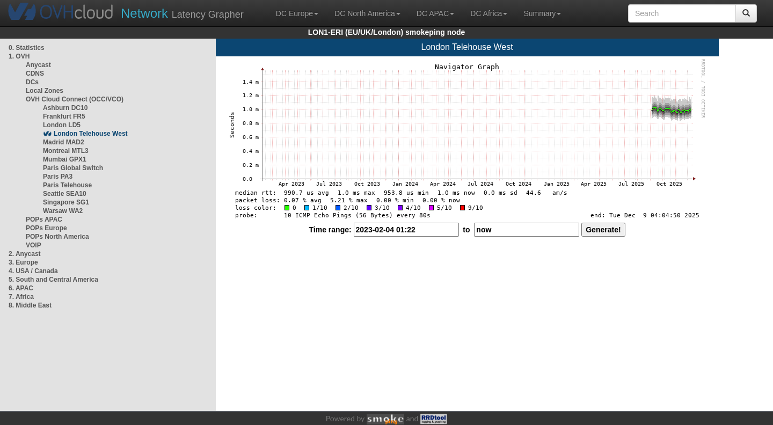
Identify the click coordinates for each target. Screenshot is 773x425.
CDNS (35, 73)
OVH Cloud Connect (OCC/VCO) (74, 99)
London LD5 (62, 125)
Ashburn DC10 (65, 108)
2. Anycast (25, 254)
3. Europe (23, 262)
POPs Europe (46, 228)
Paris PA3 (57, 176)
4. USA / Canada (33, 271)
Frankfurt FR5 (64, 116)
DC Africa (488, 13)
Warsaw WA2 (63, 211)
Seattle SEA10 (64, 193)
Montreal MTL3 (66, 151)
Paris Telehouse (67, 185)
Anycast (38, 65)
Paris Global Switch (73, 168)
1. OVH (19, 56)
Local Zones (44, 90)
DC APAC (435, 13)
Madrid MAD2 (63, 142)
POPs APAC (44, 219)
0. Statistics (27, 48)
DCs (32, 82)
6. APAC (21, 288)
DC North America (367, 13)
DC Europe (297, 13)
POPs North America (57, 236)
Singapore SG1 (66, 202)
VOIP (33, 245)
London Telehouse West (91, 133)
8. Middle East (30, 305)
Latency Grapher (182, 13)
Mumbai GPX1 (64, 159)
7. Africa (21, 297)
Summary (542, 13)
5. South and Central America (53, 279)
